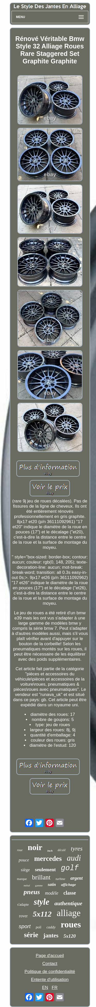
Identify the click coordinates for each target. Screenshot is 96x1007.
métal (27, 885)
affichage (68, 885)
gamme (38, 885)
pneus (32, 892)
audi (74, 857)
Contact (49, 963)
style (41, 902)
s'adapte (23, 905)
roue (20, 850)
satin (52, 884)
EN (45, 987)
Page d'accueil (50, 955)
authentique (68, 903)
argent (76, 878)
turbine (60, 879)
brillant (41, 877)
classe (69, 893)
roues (71, 924)
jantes (50, 935)
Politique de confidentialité (50, 971)
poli (38, 927)
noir (35, 847)
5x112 (42, 914)
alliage (68, 913)
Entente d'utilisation (50, 979)
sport (25, 926)
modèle (51, 893)
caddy (51, 927)
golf (70, 868)
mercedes (48, 858)
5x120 (69, 936)
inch (49, 850)
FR (55, 987)
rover (23, 916)
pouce (24, 860)
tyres (77, 848)
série (31, 935)
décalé (62, 850)
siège (25, 869)
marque (22, 879)
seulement (45, 869)
